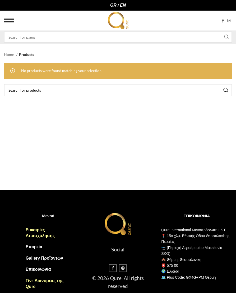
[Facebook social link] (223, 20)
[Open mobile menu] (9, 20)
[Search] (118, 37)
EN (123, 5)
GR (113, 5)
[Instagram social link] (229, 20)
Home (9, 54)
